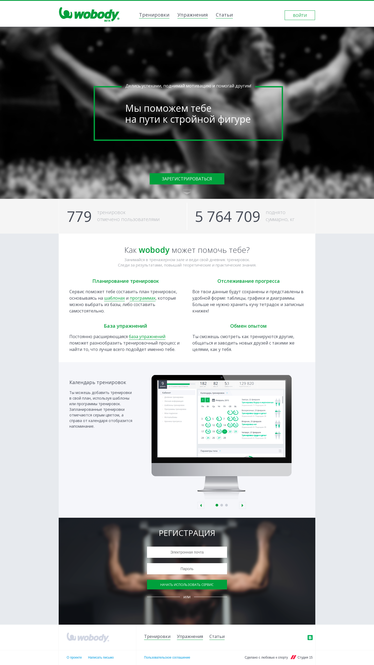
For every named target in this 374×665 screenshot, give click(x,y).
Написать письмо (101, 657)
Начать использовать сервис (187, 584)
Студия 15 (305, 657)
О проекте (74, 657)
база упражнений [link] (147, 336)
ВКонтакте (310, 637)
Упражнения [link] (192, 15)
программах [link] (143, 298)
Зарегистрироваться (187, 179)
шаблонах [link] (114, 298)
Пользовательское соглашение (167, 657)
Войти (300, 15)
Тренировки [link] (154, 15)
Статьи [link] (224, 15)
